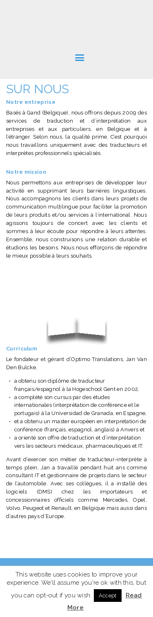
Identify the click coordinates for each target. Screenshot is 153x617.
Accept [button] (108, 595)
